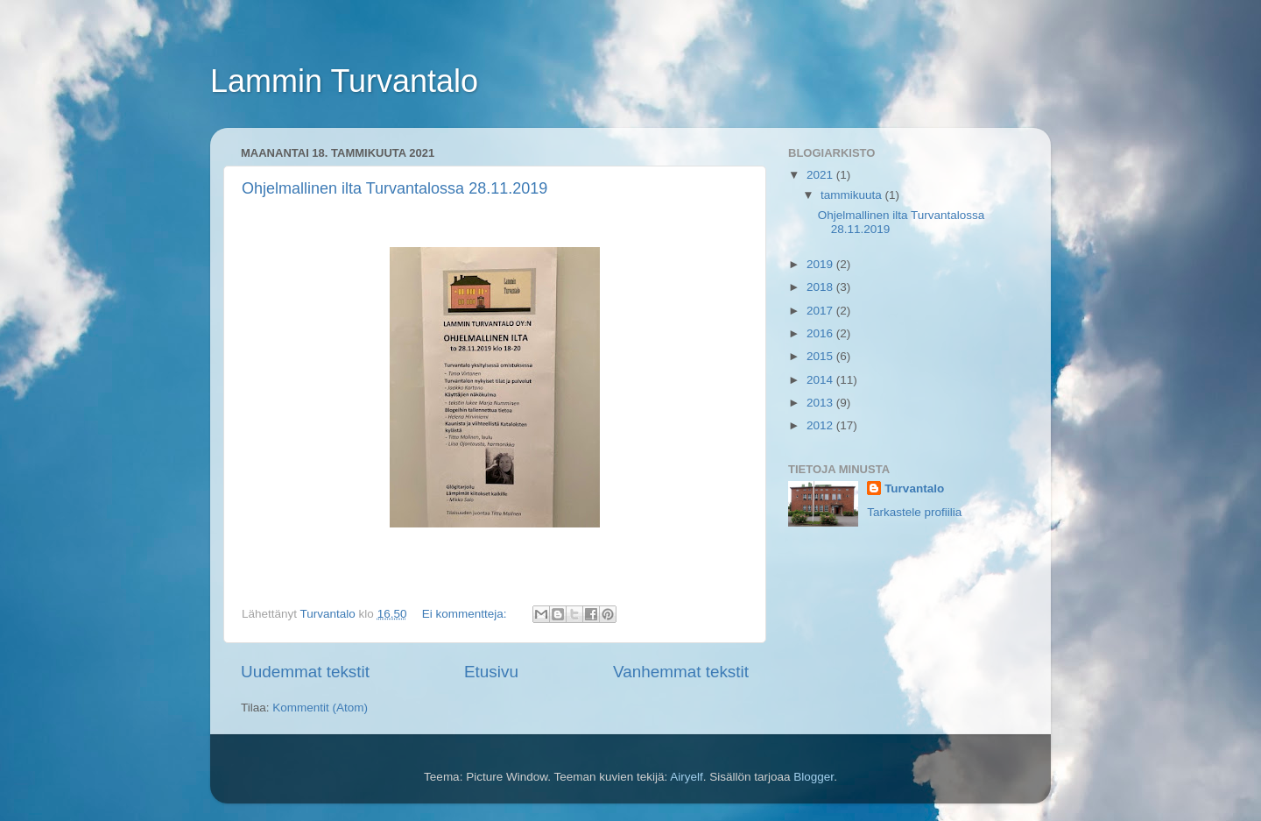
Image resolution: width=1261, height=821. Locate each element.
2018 (821, 287)
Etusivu (491, 671)
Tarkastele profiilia (914, 512)
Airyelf (686, 776)
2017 (821, 310)
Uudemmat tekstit (305, 671)
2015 (821, 356)
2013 (821, 402)
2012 (821, 425)
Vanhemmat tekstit (681, 671)
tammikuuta (853, 195)
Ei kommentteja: (466, 613)
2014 (821, 379)
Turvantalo (914, 488)
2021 (821, 174)
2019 (821, 264)
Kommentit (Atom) (320, 707)
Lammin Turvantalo (344, 81)
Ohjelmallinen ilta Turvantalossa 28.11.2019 (394, 188)
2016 (821, 333)
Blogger (813, 776)
